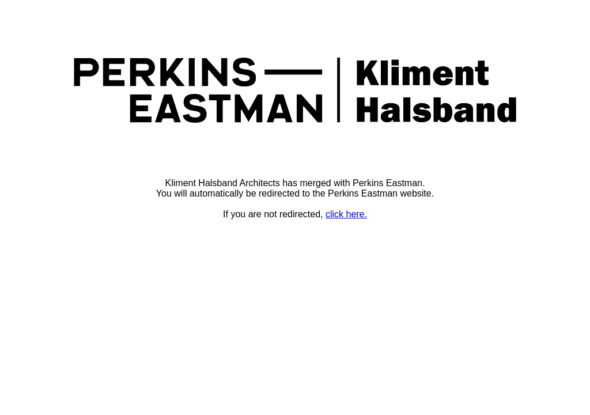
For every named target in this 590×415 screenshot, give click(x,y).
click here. (346, 214)
